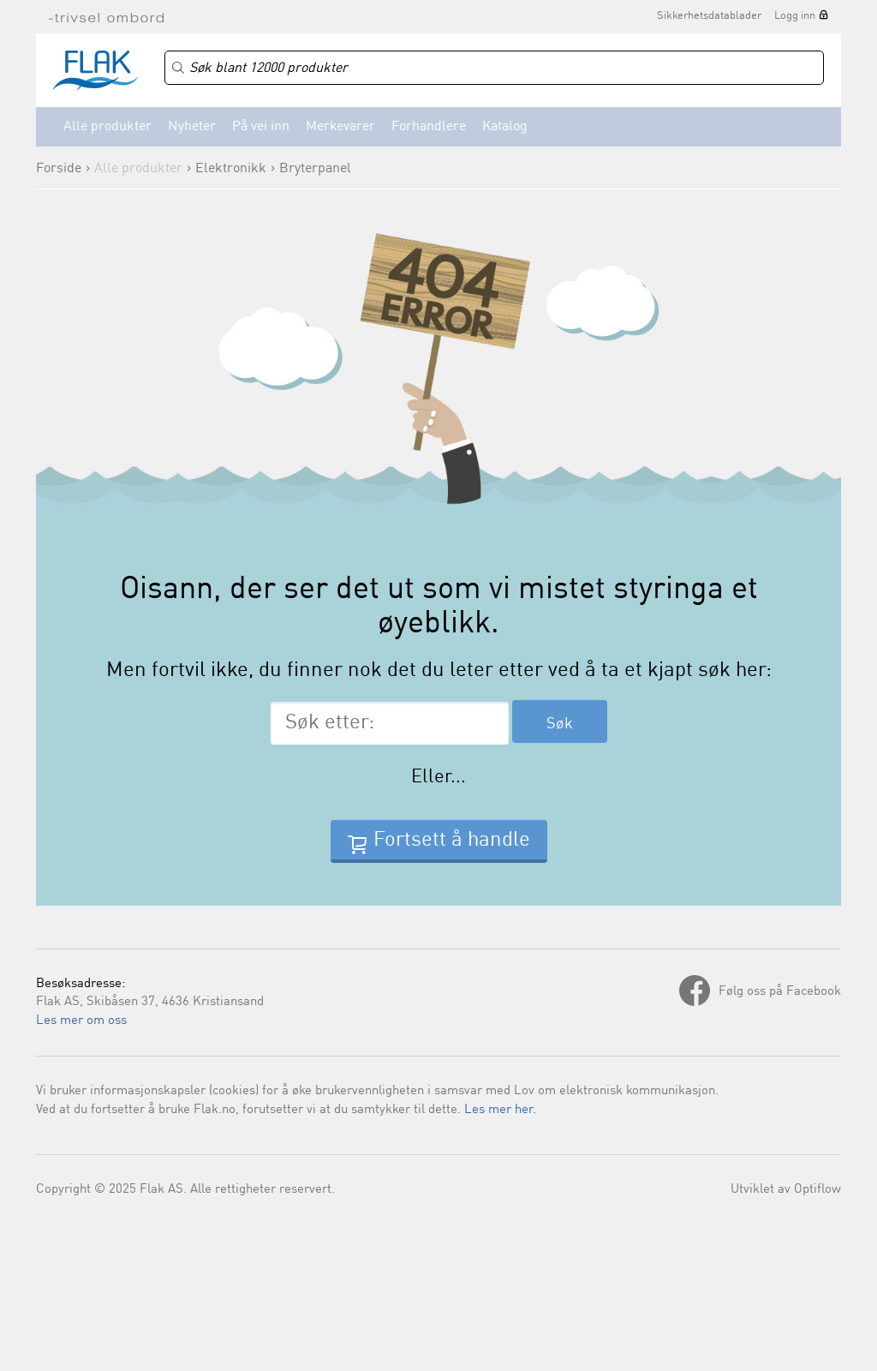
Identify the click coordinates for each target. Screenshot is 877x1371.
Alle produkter (107, 127)
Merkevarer (340, 127)
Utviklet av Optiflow (786, 1189)
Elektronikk (230, 169)
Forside (58, 169)
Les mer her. (500, 1110)
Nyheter (192, 127)
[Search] (494, 68)
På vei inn (260, 127)
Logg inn (794, 15)
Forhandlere (428, 127)
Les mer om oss (81, 1021)
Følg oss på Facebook (780, 991)
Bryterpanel (315, 169)
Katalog (505, 127)
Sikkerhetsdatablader (709, 15)
